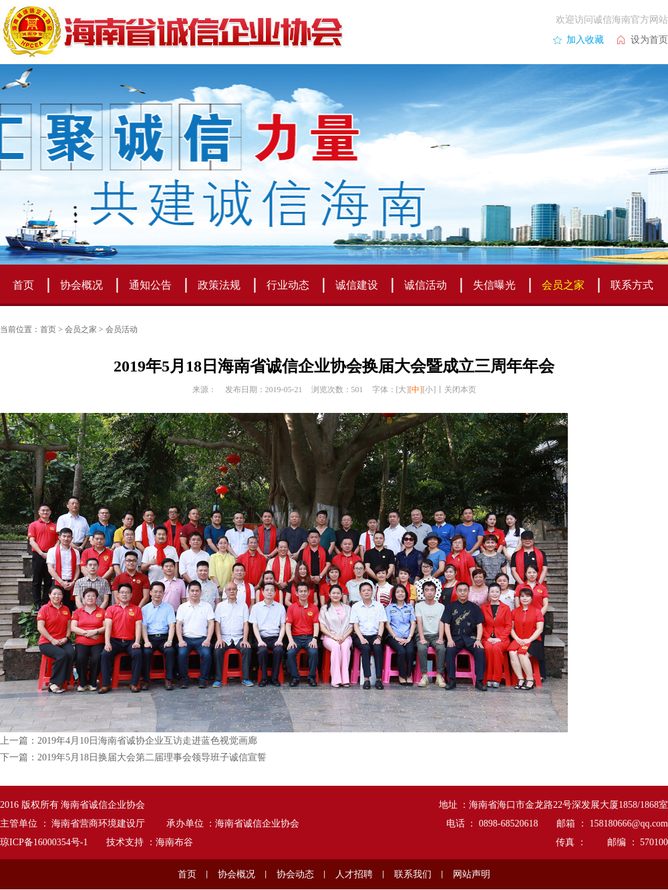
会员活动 (122, 329)
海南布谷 (174, 842)
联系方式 (632, 285)
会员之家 (563, 285)
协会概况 (81, 285)
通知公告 (150, 285)
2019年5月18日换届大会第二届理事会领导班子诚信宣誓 (152, 757)
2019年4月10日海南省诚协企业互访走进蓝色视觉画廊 (147, 741)
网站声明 (471, 874)
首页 (23, 285)
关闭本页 (460, 389)
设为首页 (649, 40)
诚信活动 (425, 285)
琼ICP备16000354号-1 (44, 842)
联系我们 (413, 874)
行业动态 (288, 285)
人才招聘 (354, 874)
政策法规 (219, 285)
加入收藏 (585, 40)
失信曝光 (494, 285)
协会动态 (295, 874)
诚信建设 (356, 285)
